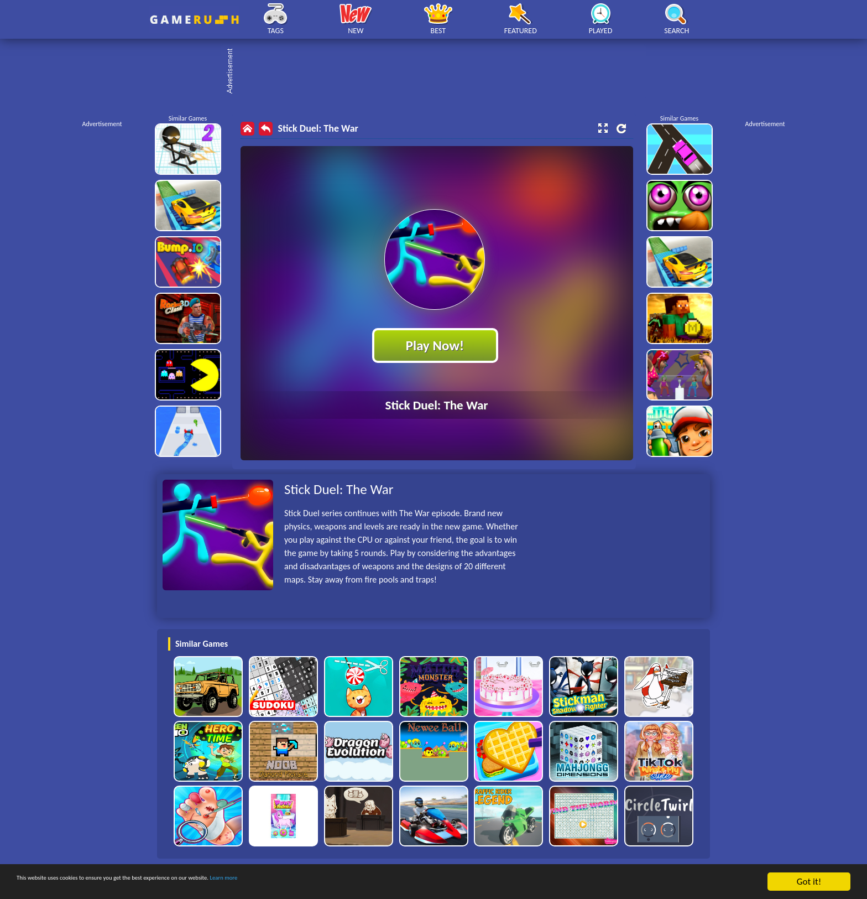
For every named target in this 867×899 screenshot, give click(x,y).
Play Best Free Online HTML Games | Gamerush (194, 19)
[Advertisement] (439, 72)
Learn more (345, 882)
